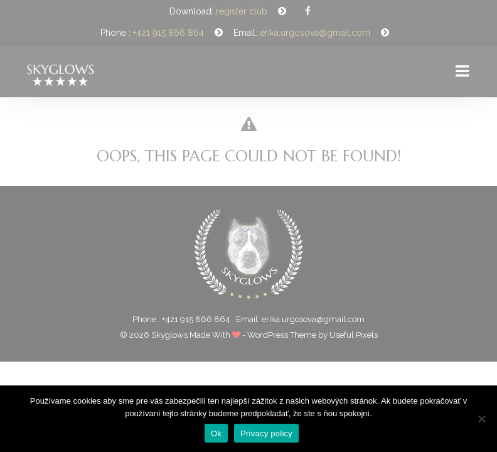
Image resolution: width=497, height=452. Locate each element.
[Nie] (481, 418)
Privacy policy (266, 433)
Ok (216, 433)
